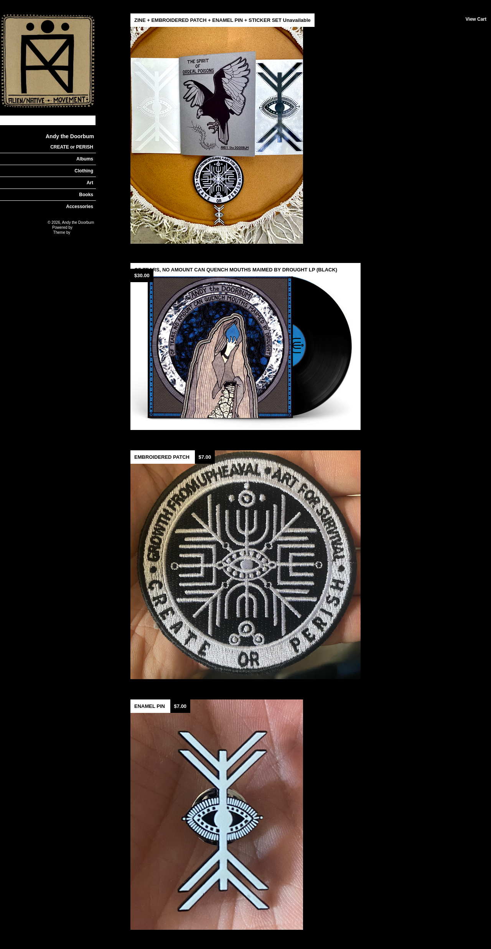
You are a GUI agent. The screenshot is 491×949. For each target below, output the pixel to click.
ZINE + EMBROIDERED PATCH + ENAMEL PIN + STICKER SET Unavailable (222, 20)
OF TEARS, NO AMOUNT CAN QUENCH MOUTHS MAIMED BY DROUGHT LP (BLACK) (235, 270)
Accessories (79, 206)
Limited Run (84, 227)
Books (86, 194)
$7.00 (205, 457)
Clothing (83, 171)
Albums (84, 159)
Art (90, 182)
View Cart (476, 19)
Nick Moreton (82, 232)
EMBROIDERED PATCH (162, 457)
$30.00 (142, 275)
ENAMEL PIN (150, 706)
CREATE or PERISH (71, 147)
